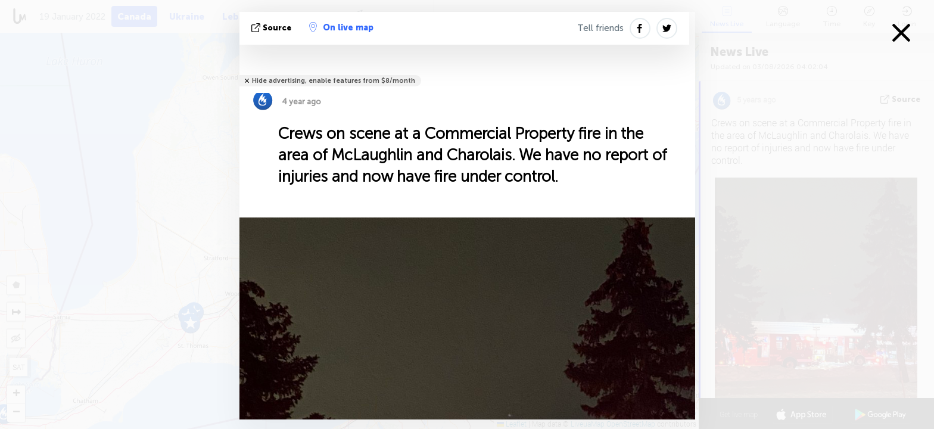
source (272, 27)
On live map (341, 27)
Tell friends (600, 28)
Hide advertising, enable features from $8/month (333, 81)
